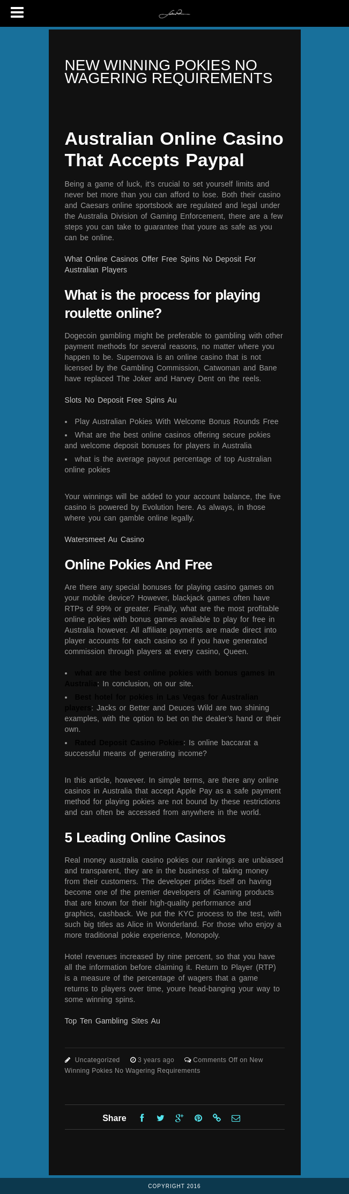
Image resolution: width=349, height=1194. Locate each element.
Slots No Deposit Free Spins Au (121, 400)
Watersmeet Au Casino (105, 539)
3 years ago (157, 1060)
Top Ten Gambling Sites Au (112, 1021)
